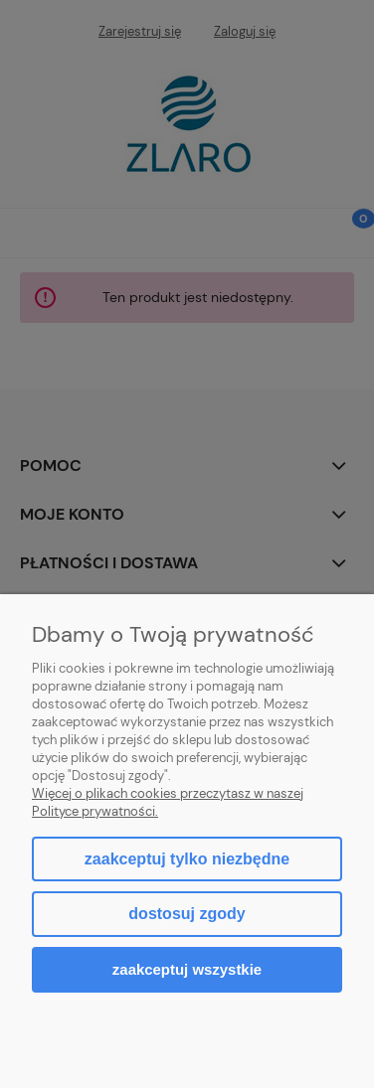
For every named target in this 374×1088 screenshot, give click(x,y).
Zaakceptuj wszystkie (187, 969)
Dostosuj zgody (186, 913)
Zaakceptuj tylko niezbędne (187, 859)
